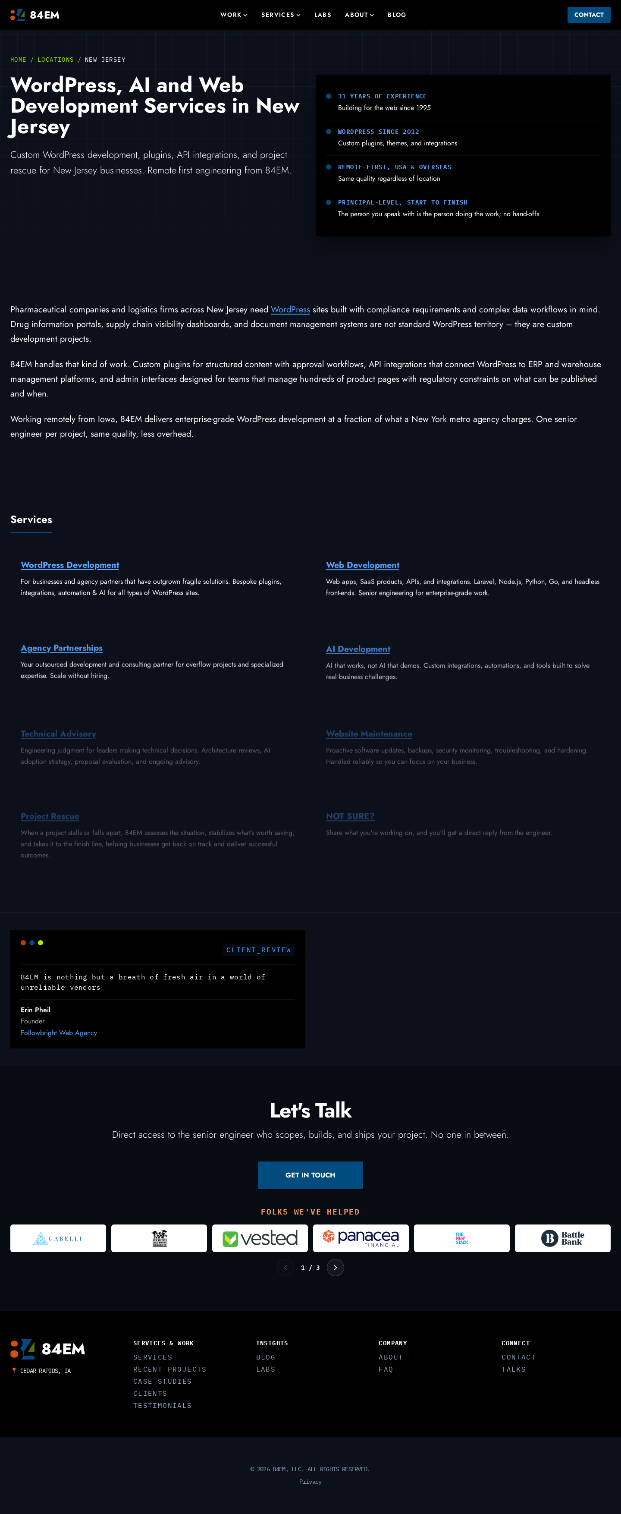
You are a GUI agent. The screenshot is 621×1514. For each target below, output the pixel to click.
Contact (589, 14)
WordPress (290, 309)
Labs (323, 14)
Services (280, 14)
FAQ (386, 1369)
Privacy (310, 1482)
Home (18, 59)
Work (234, 14)
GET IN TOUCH (310, 1175)
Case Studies (162, 1381)
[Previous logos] (285, 1267)
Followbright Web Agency (59, 1035)
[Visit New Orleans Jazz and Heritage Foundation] (159, 1238)
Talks (514, 1369)
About (359, 14)
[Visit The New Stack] (462, 1238)
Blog (397, 14)
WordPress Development (70, 567)
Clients (150, 1393)
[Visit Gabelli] (58, 1238)
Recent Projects (170, 1369)
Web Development (362, 570)
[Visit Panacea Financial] (361, 1238)
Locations (56, 59)
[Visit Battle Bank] (563, 1238)
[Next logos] (335, 1267)
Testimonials (162, 1405)
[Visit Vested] (260, 1238)
